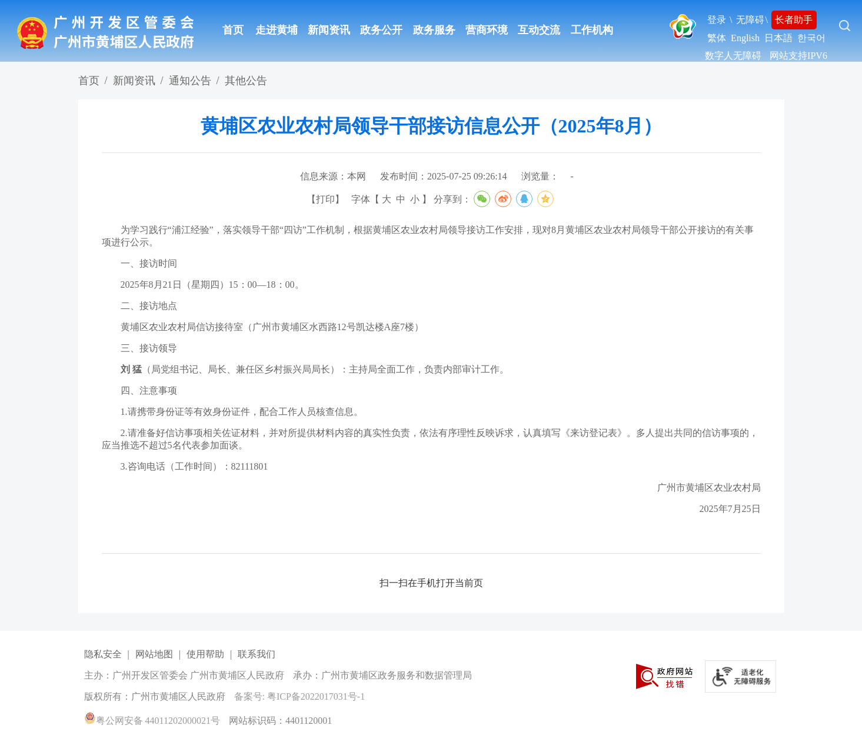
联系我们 (256, 654)
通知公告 (190, 81)
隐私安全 (103, 654)
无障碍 (750, 20)
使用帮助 (205, 654)
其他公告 (246, 81)
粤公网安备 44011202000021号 (152, 721)
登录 (716, 20)
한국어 (811, 38)
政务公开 (381, 30)
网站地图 (154, 654)
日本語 (778, 38)
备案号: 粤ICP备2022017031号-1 (299, 696)
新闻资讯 (329, 30)
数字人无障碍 (733, 56)
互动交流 (539, 30)
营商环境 (486, 30)
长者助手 (794, 20)
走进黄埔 (276, 30)
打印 (325, 199)
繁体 (716, 38)
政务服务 (434, 30)
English (745, 38)
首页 (233, 30)
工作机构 (592, 30)
